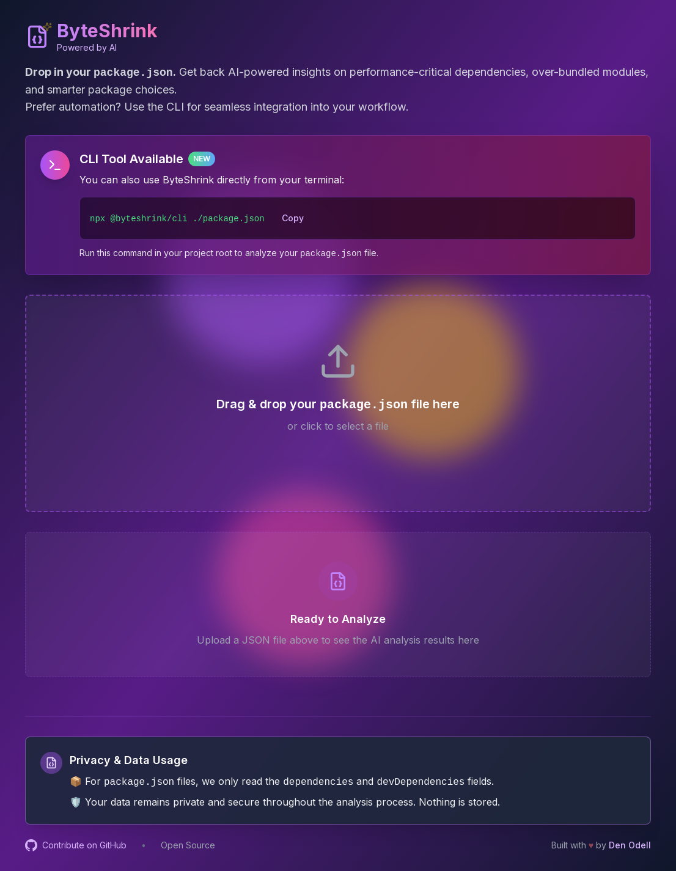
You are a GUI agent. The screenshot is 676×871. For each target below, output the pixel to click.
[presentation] (338, 403)
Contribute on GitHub (76, 845)
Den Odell (630, 845)
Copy (293, 218)
